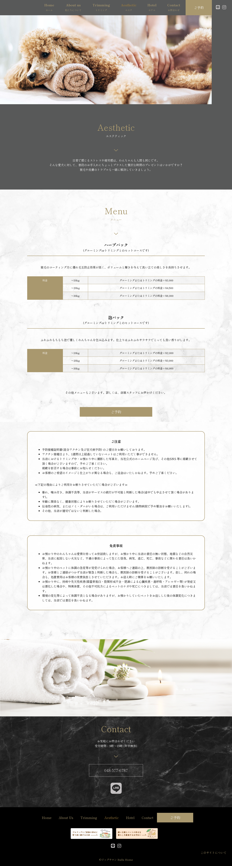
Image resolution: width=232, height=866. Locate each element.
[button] (199, 7)
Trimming (88, 817)
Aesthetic (111, 817)
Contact (147, 817)
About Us (66, 817)
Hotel (130, 817)
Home (46, 817)
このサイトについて (213, 852)
